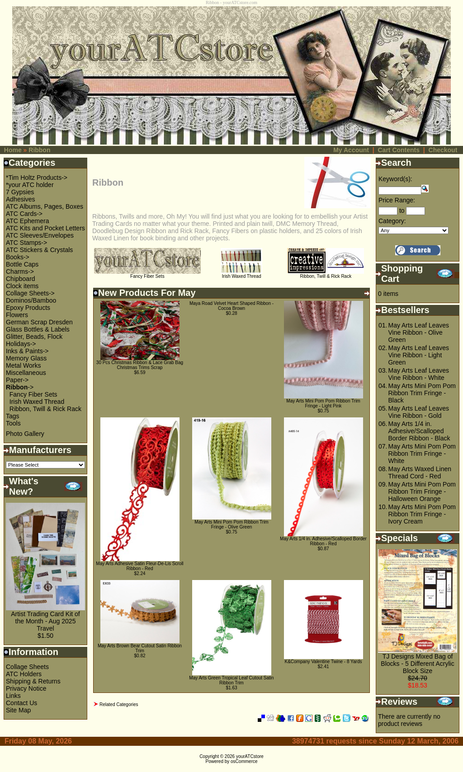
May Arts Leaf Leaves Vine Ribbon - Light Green (418, 355)
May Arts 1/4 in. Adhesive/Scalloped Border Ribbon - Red (323, 541)
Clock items (22, 286)
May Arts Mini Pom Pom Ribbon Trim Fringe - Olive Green (231, 524)
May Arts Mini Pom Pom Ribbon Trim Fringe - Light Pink (323, 403)
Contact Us (21, 702)
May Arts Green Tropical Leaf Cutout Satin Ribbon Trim (231, 680)
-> (19, 387)
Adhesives (20, 199)
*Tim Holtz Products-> (36, 177)
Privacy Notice (26, 688)
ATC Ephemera (27, 221)
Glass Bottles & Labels (38, 329)
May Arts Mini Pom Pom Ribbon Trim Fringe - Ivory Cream (421, 514)
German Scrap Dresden (39, 322)
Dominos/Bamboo (31, 300)
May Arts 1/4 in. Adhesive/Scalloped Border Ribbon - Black (419, 431)
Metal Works (23, 365)
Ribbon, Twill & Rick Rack (45, 408)
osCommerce (244, 761)
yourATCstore (250, 756)
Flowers (17, 314)
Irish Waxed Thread (36, 401)
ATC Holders (24, 674)
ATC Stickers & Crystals (39, 249)
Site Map (18, 710)
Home (13, 150)
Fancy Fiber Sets (33, 394)
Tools (13, 423)
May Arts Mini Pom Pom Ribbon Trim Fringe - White (421, 453)
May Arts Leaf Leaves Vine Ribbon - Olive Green (418, 332)
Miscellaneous (26, 372)
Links (13, 695)
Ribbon (39, 150)
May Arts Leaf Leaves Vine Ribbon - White (418, 374)
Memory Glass (26, 358)
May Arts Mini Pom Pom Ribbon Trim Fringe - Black (421, 393)
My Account (351, 150)
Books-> (17, 257)
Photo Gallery (25, 433)
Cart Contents (399, 150)
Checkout (443, 150)
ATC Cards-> (24, 213)
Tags (12, 416)
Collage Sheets (27, 666)
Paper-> (17, 380)
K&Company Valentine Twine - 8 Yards (323, 661)
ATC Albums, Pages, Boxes (44, 206)
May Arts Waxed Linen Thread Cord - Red (419, 472)
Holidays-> (21, 343)
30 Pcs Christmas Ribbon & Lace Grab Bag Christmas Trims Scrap (139, 365)
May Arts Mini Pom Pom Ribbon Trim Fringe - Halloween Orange (421, 491)
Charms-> (20, 271)
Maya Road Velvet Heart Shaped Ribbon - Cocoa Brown (231, 306)
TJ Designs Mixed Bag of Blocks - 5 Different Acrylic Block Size (417, 663)
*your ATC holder (30, 184)
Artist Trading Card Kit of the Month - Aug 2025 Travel (45, 621)
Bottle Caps (22, 264)
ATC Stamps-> (26, 242)
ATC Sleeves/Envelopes (40, 235)
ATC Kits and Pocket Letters (45, 228)
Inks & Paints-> (27, 351)
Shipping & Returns (33, 681)
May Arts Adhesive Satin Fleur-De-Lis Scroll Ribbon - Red (139, 566)
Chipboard (20, 278)
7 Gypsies (20, 192)
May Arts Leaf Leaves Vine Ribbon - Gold (418, 412)
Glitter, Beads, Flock (34, 336)
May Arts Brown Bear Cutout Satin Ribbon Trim (140, 648)
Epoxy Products (28, 307)
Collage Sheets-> (30, 293)
